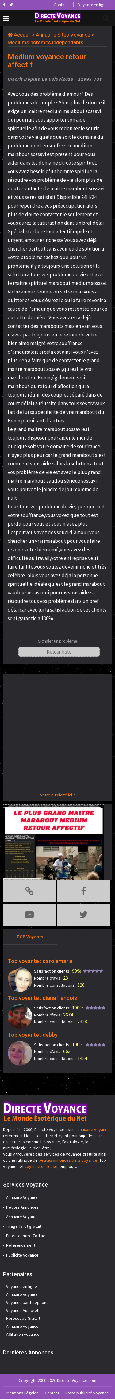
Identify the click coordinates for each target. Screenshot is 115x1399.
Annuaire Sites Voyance (63, 35)
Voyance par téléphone (27, 1302)
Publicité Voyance (22, 1255)
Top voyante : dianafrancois (42, 998)
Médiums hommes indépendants (45, 42)
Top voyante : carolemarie (40, 961)
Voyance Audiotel (22, 1310)
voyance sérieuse (41, 1166)
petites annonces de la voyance (68, 1160)
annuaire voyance (94, 1129)
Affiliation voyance (23, 1334)
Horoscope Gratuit (23, 1318)
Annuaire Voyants (22, 1216)
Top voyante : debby (33, 1035)
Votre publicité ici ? (57, 795)
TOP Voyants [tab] (30, 936)
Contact (60, 4)
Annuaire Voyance (22, 1197)
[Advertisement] (57, 734)
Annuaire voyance (22, 1294)
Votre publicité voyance (87, 1393)
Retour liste (59, 652)
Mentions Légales (22, 1393)
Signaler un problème (57, 641)
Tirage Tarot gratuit (23, 1226)
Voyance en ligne (92, 4)
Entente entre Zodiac (25, 1235)
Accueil (22, 35)
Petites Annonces (22, 1207)
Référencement (20, 1245)
